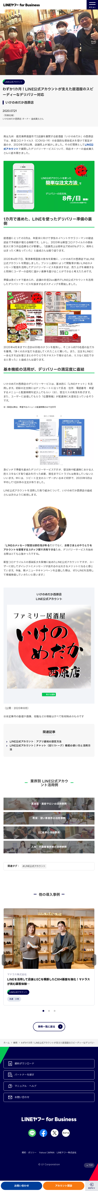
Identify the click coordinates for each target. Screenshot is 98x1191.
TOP (91, 1165)
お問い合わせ (21, 1186)
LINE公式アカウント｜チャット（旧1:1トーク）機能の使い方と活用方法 (50, 747)
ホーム (7, 1042)
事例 (15, 1042)
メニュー (92, 5)
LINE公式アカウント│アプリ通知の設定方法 (36, 741)
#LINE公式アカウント (33, 866)
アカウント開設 (63, 1186)
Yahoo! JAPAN (46, 1152)
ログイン (91, 1188)
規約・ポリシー (29, 1152)
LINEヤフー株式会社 (66, 1152)
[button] (94, 960)
